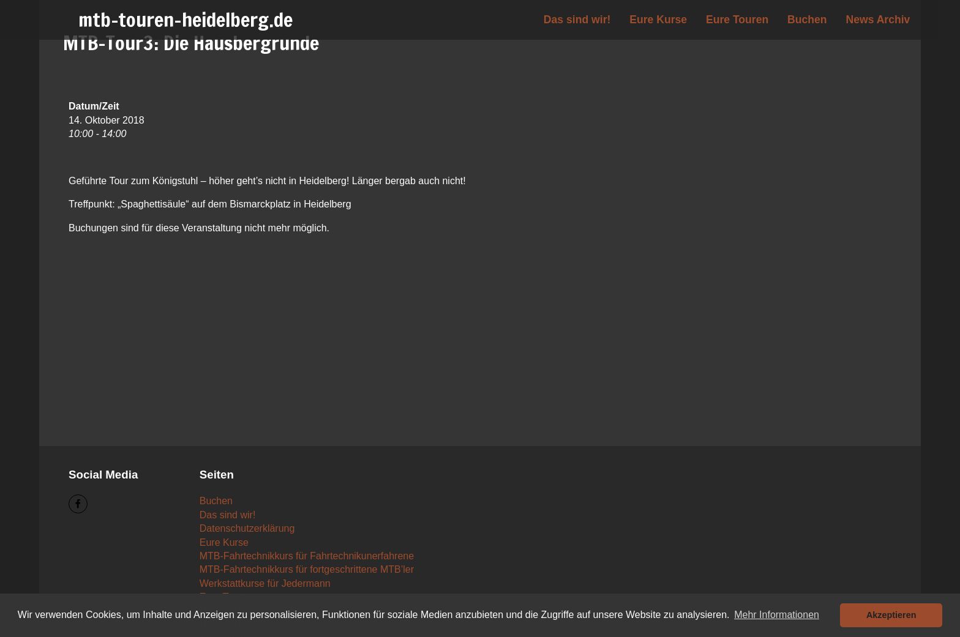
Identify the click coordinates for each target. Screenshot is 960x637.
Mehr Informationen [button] (776, 614)
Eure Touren (737, 19)
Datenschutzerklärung (247, 528)
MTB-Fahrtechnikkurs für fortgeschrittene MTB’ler (307, 569)
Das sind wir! (577, 19)
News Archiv (878, 19)
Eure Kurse (658, 19)
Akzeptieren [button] (891, 615)
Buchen (807, 19)
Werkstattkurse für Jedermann (265, 583)
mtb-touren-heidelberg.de (185, 20)
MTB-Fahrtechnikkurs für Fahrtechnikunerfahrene (307, 556)
